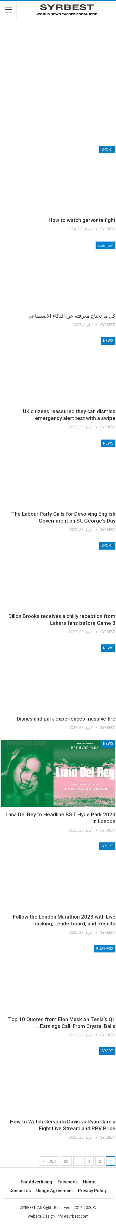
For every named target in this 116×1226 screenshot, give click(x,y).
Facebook (68, 1181)
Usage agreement (54, 1190)
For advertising (36, 1181)
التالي (49, 1161)
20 (66, 1161)
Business (104, 949)
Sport (107, 149)
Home (89, 1181)
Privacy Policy (92, 1190)
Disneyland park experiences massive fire (66, 719)
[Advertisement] (58, 81)
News (108, 341)
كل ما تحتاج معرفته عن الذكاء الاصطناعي (71, 316)
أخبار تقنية (105, 245)
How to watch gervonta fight (82, 220)
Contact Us (20, 1190)
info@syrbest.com (72, 1216)
